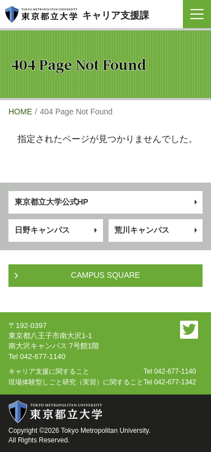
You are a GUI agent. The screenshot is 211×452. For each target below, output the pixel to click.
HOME (20, 111)
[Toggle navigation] (197, 14)
